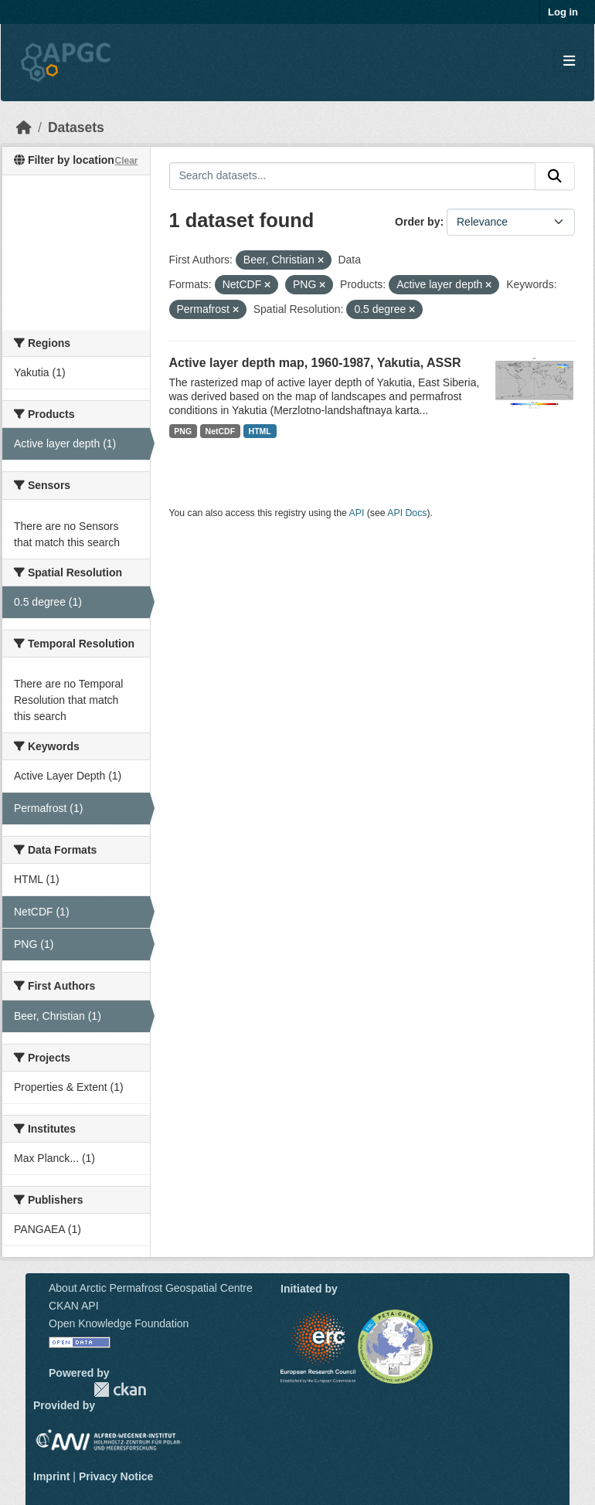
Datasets (76, 127)
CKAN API (74, 1305)
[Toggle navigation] (569, 61)
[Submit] (555, 176)
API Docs (407, 513)
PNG (183, 431)
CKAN (120, 1389)
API (357, 513)
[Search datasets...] (352, 176)
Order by (417, 222)
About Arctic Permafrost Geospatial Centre (151, 1288)
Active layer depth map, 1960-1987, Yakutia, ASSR (315, 362)
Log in (563, 12)
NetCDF (221, 431)
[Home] (24, 127)
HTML (260, 431)
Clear (126, 160)
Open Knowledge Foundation (119, 1323)
